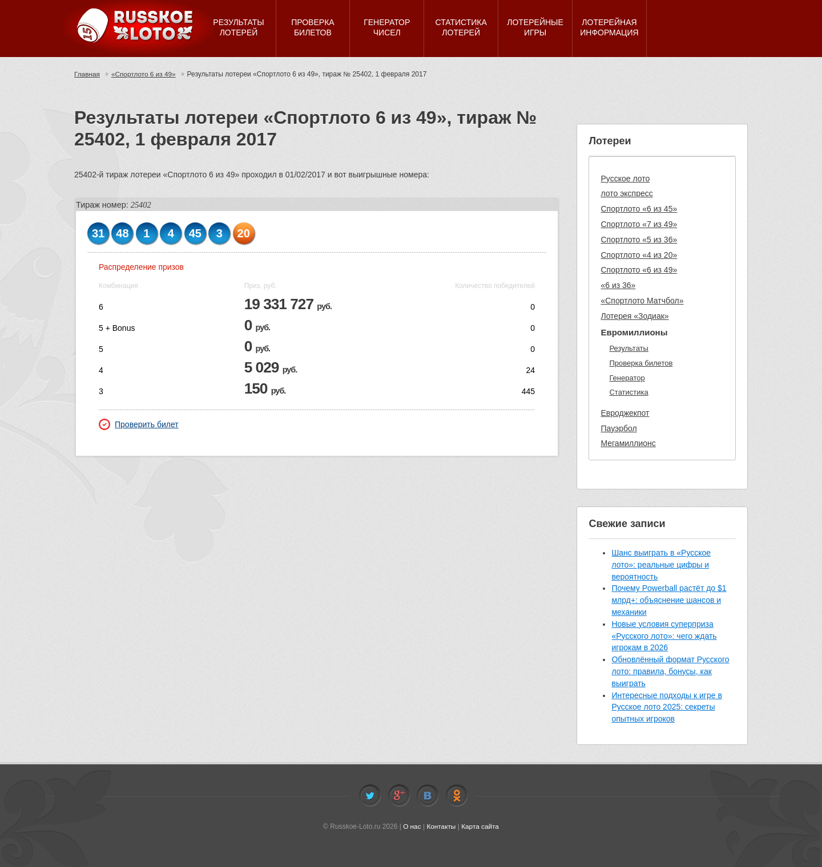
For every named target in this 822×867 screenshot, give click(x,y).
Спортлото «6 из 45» (639, 208)
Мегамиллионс (628, 443)
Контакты (441, 826)
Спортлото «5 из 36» (639, 239)
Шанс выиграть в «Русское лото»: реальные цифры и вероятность (661, 564)
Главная (87, 74)
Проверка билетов (640, 363)
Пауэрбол (618, 428)
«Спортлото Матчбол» (642, 300)
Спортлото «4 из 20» (639, 255)
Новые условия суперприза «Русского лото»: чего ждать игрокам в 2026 (663, 636)
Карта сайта (480, 826)
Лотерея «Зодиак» (634, 316)
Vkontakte (427, 795)
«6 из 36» (618, 285)
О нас (411, 826)
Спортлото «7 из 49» (639, 224)
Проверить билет (139, 424)
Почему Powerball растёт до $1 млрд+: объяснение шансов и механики (668, 600)
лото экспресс (626, 193)
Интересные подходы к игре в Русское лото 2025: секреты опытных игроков (666, 707)
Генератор (626, 378)
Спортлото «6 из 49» (639, 269)
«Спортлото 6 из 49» (145, 74)
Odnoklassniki (456, 795)
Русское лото (625, 178)
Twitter (369, 795)
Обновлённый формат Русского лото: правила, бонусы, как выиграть (670, 671)
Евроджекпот (625, 413)
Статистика (628, 392)
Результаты (628, 348)
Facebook (399, 795)
